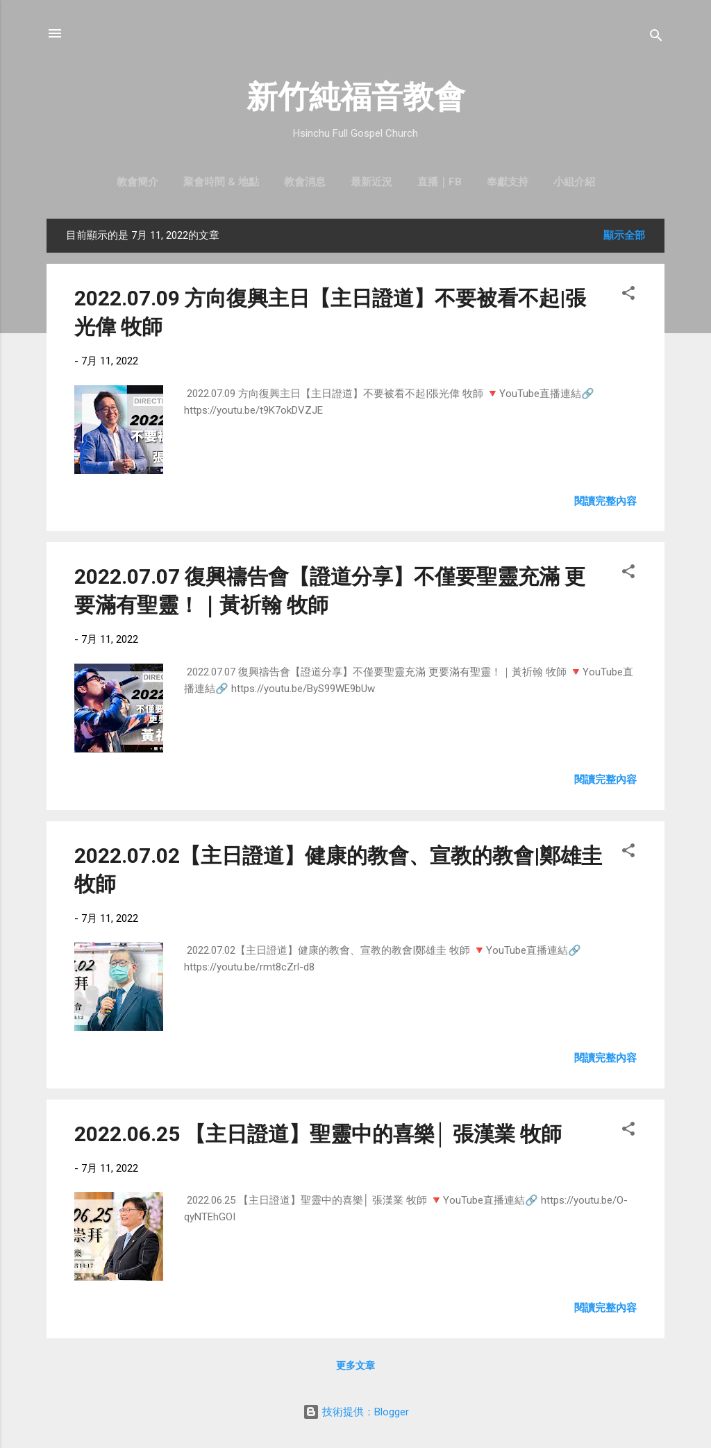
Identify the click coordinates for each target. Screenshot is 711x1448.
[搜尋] (656, 38)
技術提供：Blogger (356, 1412)
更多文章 (355, 1365)
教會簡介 (137, 182)
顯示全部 (624, 235)
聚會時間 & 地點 (221, 182)
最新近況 (371, 182)
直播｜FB (439, 182)
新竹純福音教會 (355, 96)
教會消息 (305, 182)
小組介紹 (574, 182)
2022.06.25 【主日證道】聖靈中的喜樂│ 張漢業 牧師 (318, 1134)
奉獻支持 (507, 182)
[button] (628, 295)
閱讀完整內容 (605, 501)
